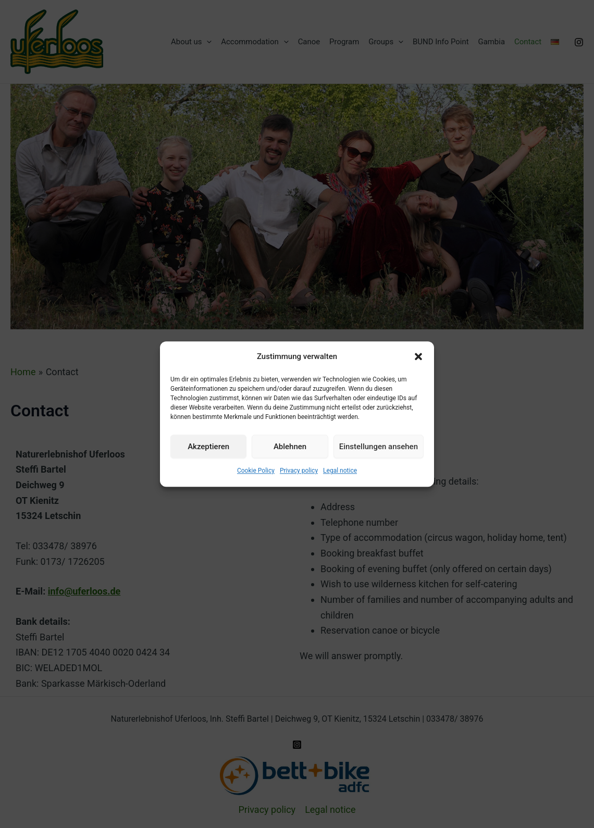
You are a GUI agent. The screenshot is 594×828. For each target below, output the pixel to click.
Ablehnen (290, 446)
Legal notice (340, 471)
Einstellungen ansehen (378, 446)
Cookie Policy (256, 471)
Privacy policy (299, 471)
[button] (418, 357)
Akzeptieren (208, 446)
